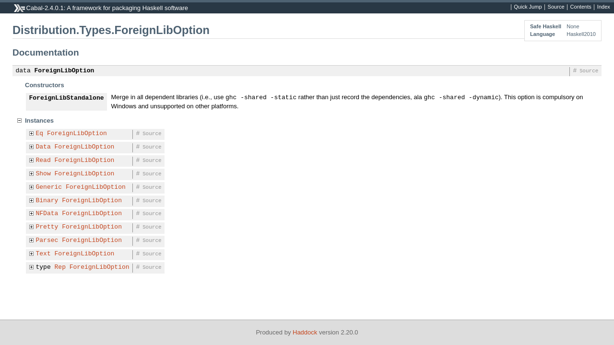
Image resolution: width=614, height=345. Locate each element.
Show (43, 174)
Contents (580, 7)
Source (556, 7)
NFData (47, 213)
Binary (47, 200)
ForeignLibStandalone (66, 98)
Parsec (47, 240)
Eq (40, 133)
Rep (60, 267)
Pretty (47, 227)
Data (43, 147)
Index (603, 7)
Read (43, 160)
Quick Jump (528, 7)
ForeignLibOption (64, 71)
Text (43, 254)
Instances (39, 120)
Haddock (305, 332)
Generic (49, 187)
